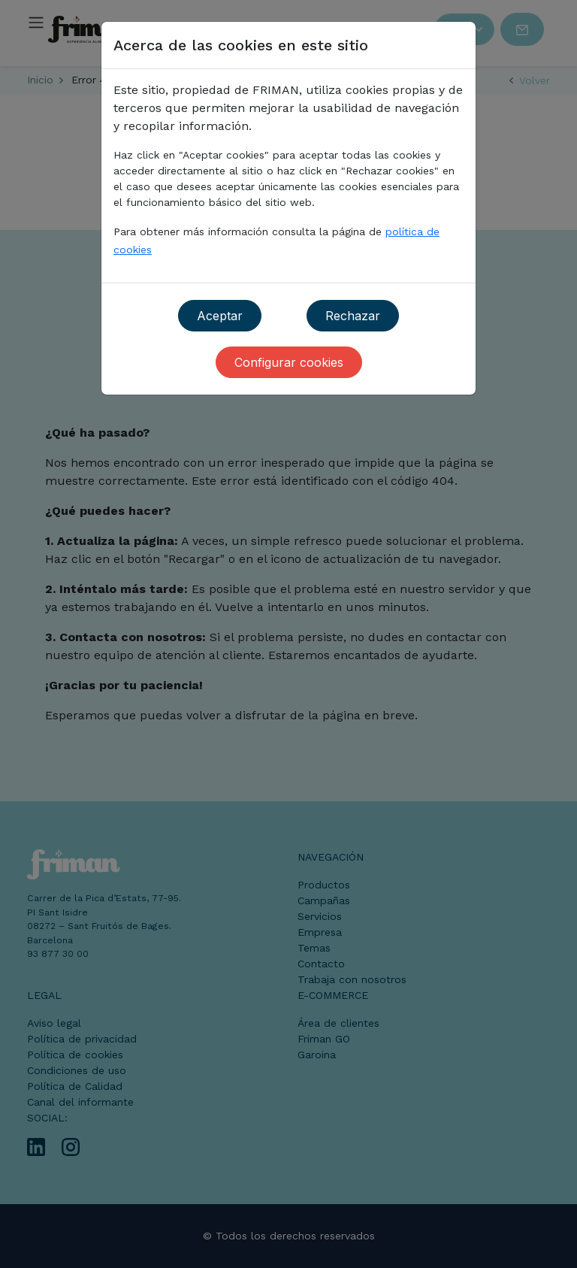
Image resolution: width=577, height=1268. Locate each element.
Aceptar (220, 315)
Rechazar (352, 315)
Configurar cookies (288, 362)
